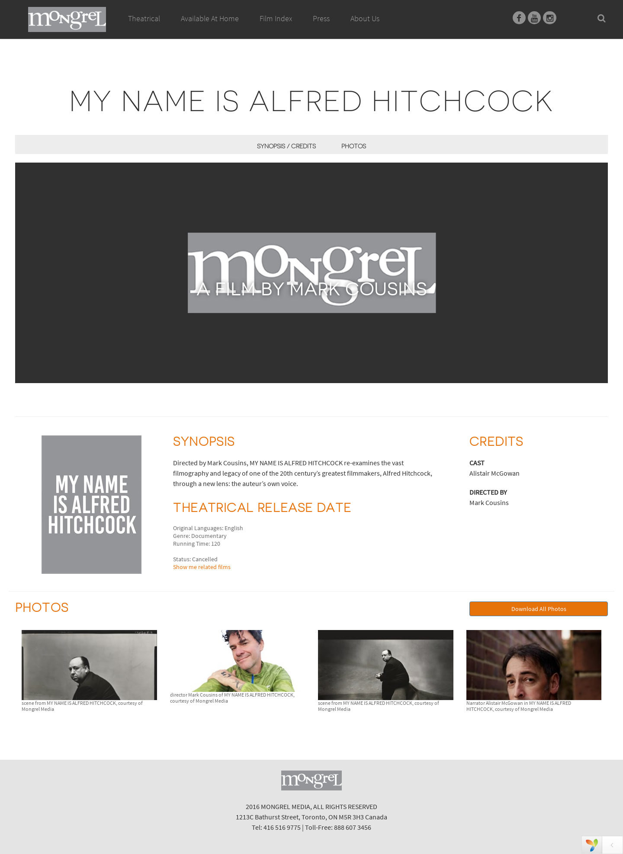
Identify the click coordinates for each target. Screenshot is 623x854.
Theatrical (144, 18)
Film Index (276, 18)
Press (321, 18)
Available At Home (210, 28)
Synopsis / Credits (286, 146)
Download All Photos (538, 609)
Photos (353, 146)
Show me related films (202, 567)
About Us (364, 18)
